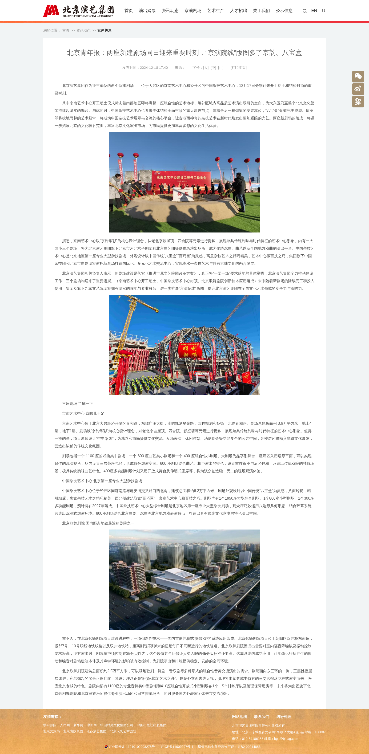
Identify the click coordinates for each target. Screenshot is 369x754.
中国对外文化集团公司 (116, 725)
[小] (221, 67)
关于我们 (261, 10)
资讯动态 (170, 10)
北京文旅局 (51, 731)
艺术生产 (215, 10)
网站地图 (239, 717)
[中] (213, 67)
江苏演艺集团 (96, 731)
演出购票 (147, 10)
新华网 (78, 725)
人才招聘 (238, 10)
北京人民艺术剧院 (123, 731)
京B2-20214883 (249, 747)
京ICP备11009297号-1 (176, 747)
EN (314, 10)
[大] (206, 67)
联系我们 (261, 717)
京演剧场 (192, 10)
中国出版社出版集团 (151, 725)
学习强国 (49, 725)
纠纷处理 (283, 717)
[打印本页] (239, 67)
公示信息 (284, 10)
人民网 (65, 725)
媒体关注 (104, 30)
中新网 (92, 725)
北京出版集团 (73, 731)
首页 (128, 10)
